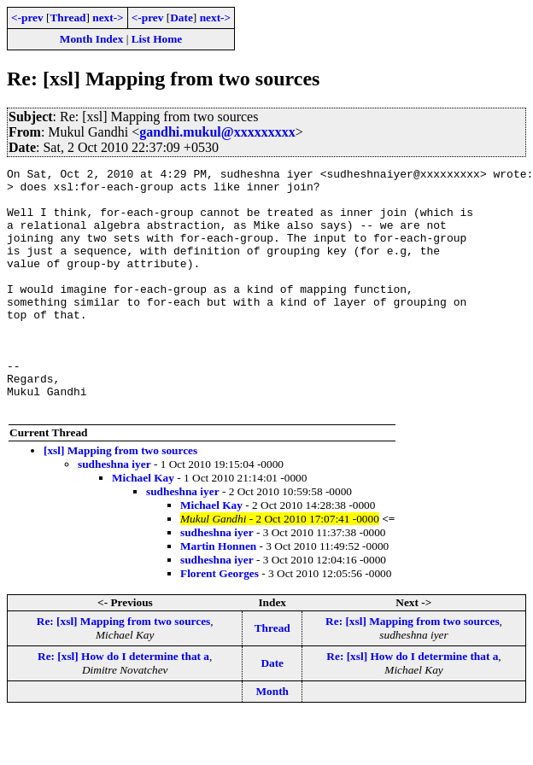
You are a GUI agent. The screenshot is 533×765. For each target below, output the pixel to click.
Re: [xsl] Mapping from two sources (123, 669)
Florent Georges (219, 622)
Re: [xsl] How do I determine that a (123, 704)
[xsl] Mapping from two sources (120, 499)
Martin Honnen (218, 594)
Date (181, 17)
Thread (67, 17)
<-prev (27, 17)
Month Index (91, 38)
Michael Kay (143, 526)
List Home (157, 38)
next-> (107, 17)
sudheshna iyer (114, 512)
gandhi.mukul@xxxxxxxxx (217, 132)
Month (272, 739)
